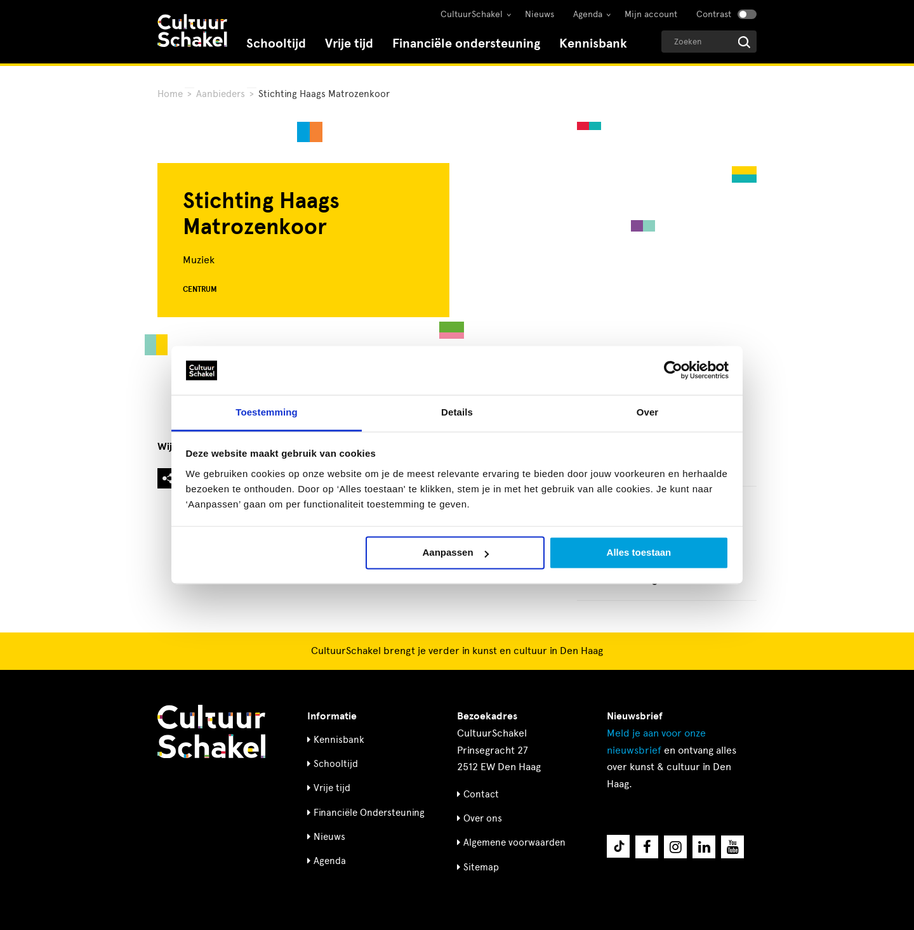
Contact (481, 794)
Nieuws (539, 14)
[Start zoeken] (744, 42)
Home (170, 94)
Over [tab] (648, 412)
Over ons (482, 818)
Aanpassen (456, 552)
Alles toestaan (639, 552)
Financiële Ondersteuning (369, 812)
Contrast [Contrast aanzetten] (713, 14)
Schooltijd (276, 43)
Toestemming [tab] (266, 412)
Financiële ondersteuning (466, 43)
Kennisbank (593, 43)
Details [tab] (457, 412)
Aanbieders (220, 94)
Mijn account (651, 14)
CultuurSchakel (471, 14)
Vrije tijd (349, 43)
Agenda (587, 14)
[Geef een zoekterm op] (709, 41)
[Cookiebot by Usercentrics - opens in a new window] (673, 370)
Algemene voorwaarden (514, 842)
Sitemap (481, 867)
